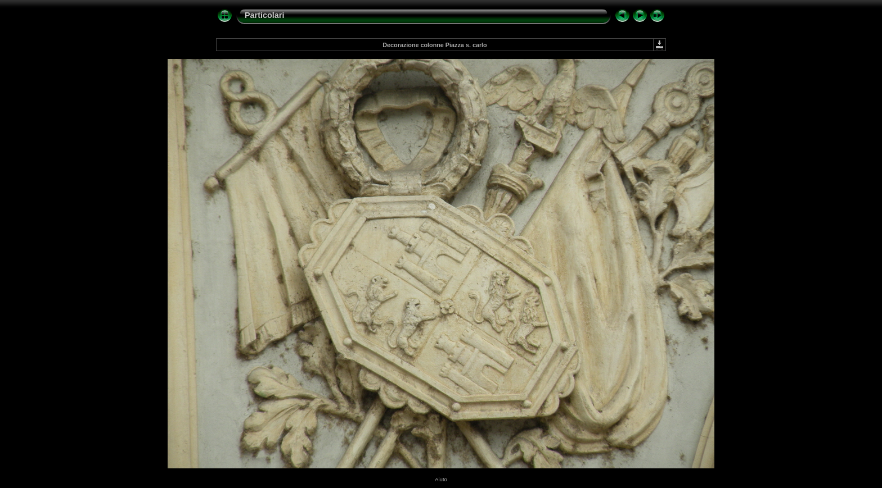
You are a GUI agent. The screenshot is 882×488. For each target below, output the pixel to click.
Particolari (264, 15)
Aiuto (441, 479)
